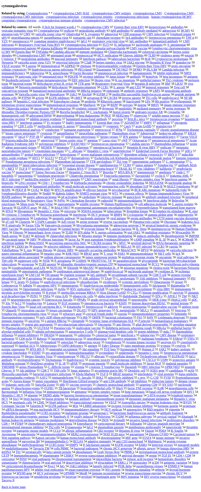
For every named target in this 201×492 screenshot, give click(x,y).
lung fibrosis (44, 250)
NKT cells (164, 253)
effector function (96, 190)
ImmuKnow (57, 94)
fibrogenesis (25, 211)
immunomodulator (141, 253)
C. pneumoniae (175, 161)
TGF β (104, 374)
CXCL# (151, 360)
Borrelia (108, 172)
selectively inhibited (120, 377)
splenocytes (147, 335)
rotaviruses (8, 204)
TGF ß (23, 168)
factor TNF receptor (140, 388)
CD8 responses (132, 34)
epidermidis (126, 352)
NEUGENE (156, 183)
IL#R (160, 388)
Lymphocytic (10, 289)
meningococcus (161, 229)
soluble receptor (90, 204)
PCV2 (155, 264)
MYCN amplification (68, 190)
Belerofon (178, 200)
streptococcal (84, 55)
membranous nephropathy (145, 427)
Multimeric (155, 441)
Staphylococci (75, 360)
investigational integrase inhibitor (23, 427)
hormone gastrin (167, 406)
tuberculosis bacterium (125, 59)
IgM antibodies (120, 30)
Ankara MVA (75, 168)
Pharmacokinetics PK (19, 328)
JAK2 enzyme (136, 62)
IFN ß (9, 211)
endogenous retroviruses (80, 136)
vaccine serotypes (80, 384)
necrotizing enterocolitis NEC (67, 243)
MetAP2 (88, 268)
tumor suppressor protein (101, 257)
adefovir (113, 306)
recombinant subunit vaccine (130, 275)
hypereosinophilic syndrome (114, 66)
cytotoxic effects (133, 193)
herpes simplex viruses (105, 391)
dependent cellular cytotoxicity (143, 154)
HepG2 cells (179, 299)
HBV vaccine (10, 229)
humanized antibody (165, 41)
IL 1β (162, 239)
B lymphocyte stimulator (168, 211)
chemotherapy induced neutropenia (50, 423)
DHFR (96, 317)
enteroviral (47, 140)
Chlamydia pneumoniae (84, 175)
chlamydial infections (63, 236)
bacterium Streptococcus (66, 338)
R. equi (193, 211)
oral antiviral (53, 462)
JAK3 (73, 94)
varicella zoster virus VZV (34, 62)
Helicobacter (60, 87)
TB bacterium (67, 388)
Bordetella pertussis (17, 80)
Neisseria (7, 62)
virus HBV (163, 289)
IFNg (119, 129)
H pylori (51, 292)
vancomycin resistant (15, 90)
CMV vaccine (139, 48)
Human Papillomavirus (118, 204)
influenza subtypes (140, 416)
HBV (33, 239)
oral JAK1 (133, 232)
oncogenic (165, 257)
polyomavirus (62, 108)
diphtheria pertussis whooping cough (128, 328)
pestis (193, 144)
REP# (114, 105)
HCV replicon (113, 409)
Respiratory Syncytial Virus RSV (39, 44)
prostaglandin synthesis (20, 377)
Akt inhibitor (28, 370)
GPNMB (69, 473)
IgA (177, 253)
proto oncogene (181, 66)
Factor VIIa (33, 225)
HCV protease (100, 214)
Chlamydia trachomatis (122, 52)
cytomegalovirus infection (62, 16)
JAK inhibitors (149, 278)
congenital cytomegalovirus (19, 20)
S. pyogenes (92, 34)
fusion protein (121, 112)
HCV (5, 399)
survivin (178, 292)
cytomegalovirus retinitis (96, 16)
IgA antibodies (134, 37)
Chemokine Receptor (83, 200)
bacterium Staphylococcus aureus (134, 413)
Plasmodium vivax (124, 133)
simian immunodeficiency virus (96, 246)
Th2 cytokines (175, 80)
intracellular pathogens (93, 133)
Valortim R (37, 406)
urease (179, 282)
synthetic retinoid (87, 108)
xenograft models (188, 445)
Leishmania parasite (67, 179)
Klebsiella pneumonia (88, 183)
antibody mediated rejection (163, 197)
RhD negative (155, 409)
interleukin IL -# (109, 268)
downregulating (111, 437)
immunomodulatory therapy (82, 409)
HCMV (185, 30)
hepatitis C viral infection (33, 101)
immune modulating (119, 236)
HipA (119, 388)
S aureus (31, 66)
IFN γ (159, 296)
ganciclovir (134, 197)
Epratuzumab (128, 349)
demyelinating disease (83, 420)
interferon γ (128, 335)
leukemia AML (179, 175)
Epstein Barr (23, 52)
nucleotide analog (160, 158)
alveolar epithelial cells (16, 331)
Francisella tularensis (117, 175)
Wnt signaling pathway (16, 437)
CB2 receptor (105, 430)
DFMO (137, 69)
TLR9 (152, 55)
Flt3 (139, 317)
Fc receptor (54, 122)
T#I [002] (122, 69)
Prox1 (51, 466)
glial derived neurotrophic (152, 324)
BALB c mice (136, 119)
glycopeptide (150, 260)
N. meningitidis (126, 310)
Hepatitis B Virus (160, 62)
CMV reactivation (96, 179)
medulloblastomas (16, 448)
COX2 (35, 190)
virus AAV (61, 296)
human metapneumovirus (51, 80)
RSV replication (80, 289)
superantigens (66, 204)
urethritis (90, 101)
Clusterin (24, 221)
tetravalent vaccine (33, 310)
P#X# (23, 459)
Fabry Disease (111, 345)
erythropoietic (183, 101)
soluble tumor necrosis (166, 115)
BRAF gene (91, 253)
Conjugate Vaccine (13, 406)
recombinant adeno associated (20, 257)
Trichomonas (53, 360)
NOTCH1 (56, 268)
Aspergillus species (133, 402)
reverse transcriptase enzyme (143, 473)
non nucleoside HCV (47, 409)
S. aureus (119, 87)
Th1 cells (151, 98)
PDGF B (20, 190)
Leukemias (41, 218)
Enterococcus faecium (15, 476)
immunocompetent (84, 87)
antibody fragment (171, 413)
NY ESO (167, 384)
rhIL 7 (46, 207)
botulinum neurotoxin (51, 175)
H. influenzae (122, 44)
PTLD (63, 158)
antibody (135, 76)
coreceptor (8, 459)
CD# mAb (25, 338)
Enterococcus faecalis (59, 299)
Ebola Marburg (85, 374)
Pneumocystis (62, 328)
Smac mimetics (80, 370)
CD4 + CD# (183, 455)
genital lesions (180, 303)
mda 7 (167, 331)
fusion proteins (54, 399)
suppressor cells (28, 260)
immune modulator (91, 52)
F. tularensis (81, 147)
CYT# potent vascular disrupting (177, 218)
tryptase (166, 345)
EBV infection (81, 80)
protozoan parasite (94, 363)
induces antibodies (148, 236)
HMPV (73, 445)
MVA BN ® (37, 349)
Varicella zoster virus (31, 94)
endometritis (185, 214)
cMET (78, 98)
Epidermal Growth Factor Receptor (158, 151)
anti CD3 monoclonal (129, 441)
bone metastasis (135, 391)
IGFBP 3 (102, 94)
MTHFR (46, 147)
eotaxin (189, 55)
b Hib (84, 317)
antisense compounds (15, 186)
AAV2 (43, 377)
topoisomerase (66, 356)
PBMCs (129, 452)
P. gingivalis (13, 225)
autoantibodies (11, 154)
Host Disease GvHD (113, 292)
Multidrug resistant (14, 363)
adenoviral (111, 34)
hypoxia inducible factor (20, 140)
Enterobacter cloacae (67, 101)
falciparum (159, 285)
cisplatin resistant (75, 275)
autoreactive (134, 409)
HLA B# (151, 69)
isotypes (127, 105)
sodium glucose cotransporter (62, 257)
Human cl (148, 349)
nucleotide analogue (92, 218)
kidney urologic (181, 349)
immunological (50, 66)
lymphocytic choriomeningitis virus (24, 314)
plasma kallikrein (52, 48)
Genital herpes (71, 229)
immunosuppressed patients (19, 48)
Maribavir (89, 105)
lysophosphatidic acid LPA (28, 268)
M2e (75, 406)
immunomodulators (130, 200)
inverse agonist (131, 98)
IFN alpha (84, 232)
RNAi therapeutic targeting (173, 243)
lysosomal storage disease (78, 165)
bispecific (8, 183)
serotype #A (168, 342)
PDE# (162, 430)
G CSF (154, 377)
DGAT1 (82, 310)
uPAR (74, 363)
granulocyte (183, 62)
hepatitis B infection (147, 83)
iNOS (105, 420)
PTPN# (26, 98)
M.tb (148, 59)
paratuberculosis (127, 260)
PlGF (107, 115)
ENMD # (173, 466)
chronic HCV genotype (117, 448)
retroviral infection (67, 62)
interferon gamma (31, 122)
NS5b (46, 260)
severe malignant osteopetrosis (100, 154)
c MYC (121, 243)
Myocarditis (183, 232)
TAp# (108, 278)
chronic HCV (174, 473)
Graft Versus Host (108, 452)
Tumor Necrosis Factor (49, 172)
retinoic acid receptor (140, 459)
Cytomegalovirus (37, 13)
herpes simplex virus (109, 62)
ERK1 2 (123, 462)
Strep (195, 462)
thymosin (108, 108)
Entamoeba (74, 306)
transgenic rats (82, 37)
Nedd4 (46, 193)
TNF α (190, 37)
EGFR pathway (58, 406)
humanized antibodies (46, 186)
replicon (69, 30)
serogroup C (101, 413)
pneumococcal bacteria (107, 147)
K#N (150, 317)
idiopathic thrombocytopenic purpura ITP (87, 264)
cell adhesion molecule (152, 204)
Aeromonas (9, 434)
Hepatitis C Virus (48, 211)
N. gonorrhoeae (59, 73)
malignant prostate (77, 413)
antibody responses (136, 90)
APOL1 (172, 296)
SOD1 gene (157, 370)
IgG (62, 466)
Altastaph (187, 416)
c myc (142, 377)
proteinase (189, 406)
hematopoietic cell (13, 115)
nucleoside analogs (180, 183)
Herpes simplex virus (146, 179)
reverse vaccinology (115, 221)
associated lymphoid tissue (40, 229)
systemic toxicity (99, 360)
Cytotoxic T (9, 59)
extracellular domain (122, 356)
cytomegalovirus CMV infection (104, 20)
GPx (147, 101)
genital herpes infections (40, 154)
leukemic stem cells (17, 384)
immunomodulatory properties (151, 314)
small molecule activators (81, 186)
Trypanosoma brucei (101, 168)
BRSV (155, 105)
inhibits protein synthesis (45, 119)
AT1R (58, 168)
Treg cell (179, 87)
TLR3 (26, 236)
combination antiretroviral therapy (78, 271)
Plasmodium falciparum (70, 161)
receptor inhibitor (94, 76)
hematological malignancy (171, 321)
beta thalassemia (89, 115)
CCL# (57, 430)
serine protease (89, 221)
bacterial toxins (22, 83)
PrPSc (61, 200)
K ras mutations (125, 80)
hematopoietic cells (135, 285)
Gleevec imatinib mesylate (163, 423)
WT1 (115, 193)
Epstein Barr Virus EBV (151, 66)
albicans (99, 356)
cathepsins (84, 335)
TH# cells (60, 370)
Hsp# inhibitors (59, 402)
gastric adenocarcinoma (41, 197)
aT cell (9, 221)
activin (40, 98)
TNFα (46, 296)
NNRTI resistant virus (93, 193)
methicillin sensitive (37, 179)
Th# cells (7, 260)
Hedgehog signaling (137, 469)
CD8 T (45, 370)
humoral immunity (174, 278)
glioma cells (9, 98)
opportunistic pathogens (37, 271)
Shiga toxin (27, 204)
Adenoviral (147, 133)
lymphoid (50, 342)
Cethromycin (10, 285)
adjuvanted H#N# (40, 115)
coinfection (52, 129)
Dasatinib (131, 367)
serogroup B (94, 98)
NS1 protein (113, 469)
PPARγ (81, 299)
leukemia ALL (190, 221)
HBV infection (151, 367)
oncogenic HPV (47, 285)
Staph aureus (10, 236)
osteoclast (67, 342)
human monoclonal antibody (78, 437)
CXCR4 (112, 98)
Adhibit (27, 285)
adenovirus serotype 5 (127, 225)
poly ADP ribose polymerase (58, 317)
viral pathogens (41, 459)
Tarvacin (7, 207)
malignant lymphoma (155, 338)
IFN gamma (130, 136)
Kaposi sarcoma (45, 437)
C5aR (87, 62)
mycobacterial (121, 190)
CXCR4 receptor (101, 243)
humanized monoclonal (132, 264)
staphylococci (170, 98)
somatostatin (9, 462)
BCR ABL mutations (147, 190)
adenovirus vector (89, 342)
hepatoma (63, 147)
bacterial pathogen (13, 342)
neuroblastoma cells (181, 388)
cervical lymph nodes (99, 314)
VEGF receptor (11, 66)
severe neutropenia (134, 306)
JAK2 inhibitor (78, 466)
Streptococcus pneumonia (165, 37)
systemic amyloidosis (135, 282)
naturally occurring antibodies (97, 250)
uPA (4, 37)
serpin (153, 455)
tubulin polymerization (49, 331)
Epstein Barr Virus (13, 306)
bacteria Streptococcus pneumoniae (86, 395)
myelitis (34, 342)
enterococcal (103, 129)
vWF (125, 140)
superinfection (122, 151)
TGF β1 (166, 455)
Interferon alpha (157, 200)
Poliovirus (104, 416)
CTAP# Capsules (45, 221)
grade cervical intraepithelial (109, 299)
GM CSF (34, 275)
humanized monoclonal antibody (86, 119)
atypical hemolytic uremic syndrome (169, 225)
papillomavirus (109, 165)
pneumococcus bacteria (99, 303)
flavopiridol (142, 175)
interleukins (145, 374)
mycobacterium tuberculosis (75, 324)
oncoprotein (41, 108)
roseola (122, 314)
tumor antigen (144, 165)
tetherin (160, 469)
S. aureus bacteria (120, 229)
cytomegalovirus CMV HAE (71, 13)
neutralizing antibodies (35, 59)
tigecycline (46, 204)
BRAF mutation (123, 374)
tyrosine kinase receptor (141, 342)
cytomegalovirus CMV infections (23, 16)
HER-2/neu (159, 299)
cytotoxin (46, 133)
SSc (7, 303)
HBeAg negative (91, 90)
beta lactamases (173, 76)
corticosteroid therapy (111, 423)
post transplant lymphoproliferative (107, 239)
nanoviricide (174, 427)
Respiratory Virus (42, 200)
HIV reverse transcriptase (160, 476)
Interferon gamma (176, 179)
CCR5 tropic (57, 445)
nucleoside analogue (140, 271)
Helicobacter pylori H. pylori (55, 83)
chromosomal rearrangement (73, 459)
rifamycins (140, 115)
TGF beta (110, 349)
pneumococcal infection (113, 73)
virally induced (83, 416)
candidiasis (176, 370)
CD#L (41, 402)
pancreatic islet (28, 76)
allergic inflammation (78, 430)
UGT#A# (43, 328)
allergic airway (146, 448)
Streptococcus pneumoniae (108, 144)
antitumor (81, 391)
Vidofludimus (10, 250)
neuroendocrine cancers (25, 299)
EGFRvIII (178, 356)
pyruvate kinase (94, 229)
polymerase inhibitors (52, 144)
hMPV (148, 122)
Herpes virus (102, 80)
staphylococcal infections (60, 282)
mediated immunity (149, 108)
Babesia (42, 338)
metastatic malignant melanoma (149, 399)
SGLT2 (49, 158)
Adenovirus (37, 73)
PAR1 (121, 253)
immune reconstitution (106, 473)
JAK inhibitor (91, 278)
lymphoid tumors (182, 395)
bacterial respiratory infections (52, 374)
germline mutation (184, 324)
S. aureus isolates (183, 204)
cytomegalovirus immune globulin (60, 20)
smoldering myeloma (47, 476)
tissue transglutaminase (128, 395)
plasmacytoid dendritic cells (115, 331)
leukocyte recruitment (138, 289)
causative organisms (124, 338)
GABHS (81, 260)
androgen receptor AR (149, 112)
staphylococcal (114, 271)
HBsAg (161, 328)
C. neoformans (125, 278)
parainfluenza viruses (149, 466)
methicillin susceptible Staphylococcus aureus (141, 94)
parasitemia (25, 175)
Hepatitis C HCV (12, 395)
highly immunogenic (79, 122)
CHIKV (69, 455)
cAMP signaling (144, 239)
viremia (79, 367)
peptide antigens (185, 94)
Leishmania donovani (171, 317)
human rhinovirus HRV (175, 448)
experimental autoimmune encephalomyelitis (103, 207)
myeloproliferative (29, 360)
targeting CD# (148, 384)
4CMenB (188, 239)
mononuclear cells (113, 186)
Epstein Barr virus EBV (129, 27)
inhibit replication (168, 73)
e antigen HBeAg (56, 321)
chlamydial (73, 34)
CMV (27, 34)
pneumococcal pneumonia (168, 140)
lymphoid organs (180, 34)
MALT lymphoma (178, 186)
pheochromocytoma (27, 388)
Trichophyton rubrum (153, 356)
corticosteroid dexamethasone (24, 466)
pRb (62, 384)
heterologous (68, 154)
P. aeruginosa (62, 260)
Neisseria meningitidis (33, 87)
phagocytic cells (83, 296)
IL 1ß (62, 363)
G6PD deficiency (72, 345)
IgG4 (21, 136)
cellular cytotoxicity (14, 69)
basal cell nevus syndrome (165, 391)
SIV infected (144, 246)
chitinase (85, 66)
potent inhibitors (148, 331)
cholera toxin (161, 268)
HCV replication (108, 55)
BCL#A (78, 441)
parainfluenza (65, 133)
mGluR (99, 289)
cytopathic (174, 112)
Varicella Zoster (45, 384)
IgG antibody (98, 275)
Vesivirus (180, 310)
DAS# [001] (78, 144)
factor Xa (74, 239)
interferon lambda (13, 243)
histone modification (155, 292)
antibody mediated (146, 30)
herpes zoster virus (71, 140)
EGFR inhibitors (59, 98)
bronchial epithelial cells (95, 388)
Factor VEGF (188, 136)
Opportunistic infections (38, 289)
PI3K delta (125, 466)
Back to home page (14, 487)
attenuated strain (61, 55)
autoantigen (137, 434)
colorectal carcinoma (155, 52)
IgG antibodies (138, 41)
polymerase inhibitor (128, 360)
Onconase (170, 221)
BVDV (187, 402)
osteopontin (28, 434)
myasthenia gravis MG (109, 370)
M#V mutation (130, 476)
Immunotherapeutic (26, 455)
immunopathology (79, 48)
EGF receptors (71, 303)
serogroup (27, 264)
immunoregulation (58, 391)
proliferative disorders (181, 420)
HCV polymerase (48, 473)
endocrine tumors (163, 381)
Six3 (16, 399)
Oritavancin (139, 140)
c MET (9, 168)
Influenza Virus (32, 391)
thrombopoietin (174, 236)
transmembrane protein (109, 399)
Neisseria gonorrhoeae (54, 214)
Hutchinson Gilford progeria (81, 381)
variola (173, 246)
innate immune (165, 437)
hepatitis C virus (148, 352)
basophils (7, 175)
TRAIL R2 (125, 168)
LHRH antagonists (95, 406)
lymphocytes (34, 303)
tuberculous (114, 211)
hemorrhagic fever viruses (44, 232)
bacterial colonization (118, 317)
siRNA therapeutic (17, 409)
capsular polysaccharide (110, 48)
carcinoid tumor (15, 239)
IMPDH (194, 236)
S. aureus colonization (109, 232)
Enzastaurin (103, 69)
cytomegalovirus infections (132, 16)
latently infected (103, 466)
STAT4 (146, 437)
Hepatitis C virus (97, 151)
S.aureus (72, 278)
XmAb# (87, 94)
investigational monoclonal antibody (162, 452)
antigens (192, 76)
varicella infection (181, 250)
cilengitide (78, 321)
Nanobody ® (61, 416)
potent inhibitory (28, 335)
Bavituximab (10, 391)
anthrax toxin (190, 306)
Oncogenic (104, 324)
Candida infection (173, 69)
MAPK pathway (12, 197)
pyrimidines (106, 352)
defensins (159, 250)
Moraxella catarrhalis (15, 374)
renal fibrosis (120, 179)
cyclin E (160, 175)
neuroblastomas (97, 338)
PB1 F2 (85, 356)
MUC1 (144, 310)
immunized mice (52, 76)
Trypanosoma (73, 427)
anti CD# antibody (114, 381)
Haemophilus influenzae (169, 144)
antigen (92, 345)
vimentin (174, 409)
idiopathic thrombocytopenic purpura (25, 416)
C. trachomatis (99, 112)
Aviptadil (119, 420)
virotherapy (110, 282)
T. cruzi (108, 253)
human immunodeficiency (159, 136)
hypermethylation (147, 207)
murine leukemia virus (164, 402)
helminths (181, 314)
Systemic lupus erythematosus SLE (111, 321)
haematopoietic (142, 73)
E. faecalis (84, 377)
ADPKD (70, 66)
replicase (166, 147)
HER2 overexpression (85, 434)
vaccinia (114, 289)
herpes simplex (11, 324)
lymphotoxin (113, 342)
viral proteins (165, 374)
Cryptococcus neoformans (171, 59)
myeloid (86, 476)
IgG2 (90, 427)
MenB (83, 473)
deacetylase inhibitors (79, 462)
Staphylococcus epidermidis (101, 285)
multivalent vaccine (88, 328)
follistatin (136, 423)
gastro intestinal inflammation (20, 253)
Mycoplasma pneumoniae (92, 225)
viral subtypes (185, 257)
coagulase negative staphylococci (55, 41)
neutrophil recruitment (63, 349)
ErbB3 (143, 445)
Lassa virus (109, 140)
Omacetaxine (162, 282)
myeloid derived (141, 243)
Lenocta (52, 303)
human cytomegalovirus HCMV (171, 16)
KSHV (123, 303)
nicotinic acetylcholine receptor (21, 292)
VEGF (113, 402)
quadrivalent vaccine (164, 306)
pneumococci (21, 41)
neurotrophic (140, 299)
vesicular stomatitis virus (17, 30)
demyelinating (65, 115)
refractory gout (72, 314)
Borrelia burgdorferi (72, 112)
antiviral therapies (133, 455)
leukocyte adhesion (171, 133)
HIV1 (190, 391)
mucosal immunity (66, 59)
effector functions (52, 239)
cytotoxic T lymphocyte (20, 214)
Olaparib (10, 310)
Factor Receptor (83, 73)
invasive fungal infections (146, 420)
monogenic (66, 335)
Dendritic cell (136, 370)
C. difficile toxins (59, 367)
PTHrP (19, 423)
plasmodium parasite (111, 427)
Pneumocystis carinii (146, 221)
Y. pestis (19, 282)
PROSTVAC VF (101, 260)
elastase (38, 246)
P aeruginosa (34, 278)
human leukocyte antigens (18, 420)
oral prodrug (54, 278)
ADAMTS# (131, 122)
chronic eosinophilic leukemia (125, 183)
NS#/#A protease (91, 211)
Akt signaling (90, 349)
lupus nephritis (188, 374)
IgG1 (84, 41)
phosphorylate (89, 282)
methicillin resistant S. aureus (56, 126)
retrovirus (70, 211)
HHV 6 (172, 154)
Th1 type (122, 161)
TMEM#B (8, 367)
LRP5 (156, 90)
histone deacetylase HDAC (149, 303)
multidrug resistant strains (138, 257)
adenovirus (169, 30)
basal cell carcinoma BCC (46, 306)
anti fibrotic (123, 324)
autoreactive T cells (81, 331)
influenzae (163, 122)
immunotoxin (145, 172)
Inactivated (133, 101)
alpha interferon (108, 296)
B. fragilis (177, 430)
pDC (194, 299)
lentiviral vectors (162, 445)
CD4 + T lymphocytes (55, 183)
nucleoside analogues (149, 44)
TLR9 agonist (47, 264)
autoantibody (162, 310)
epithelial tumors (150, 80)
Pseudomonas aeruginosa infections (27, 161)
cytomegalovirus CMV (147, 13)
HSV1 (36, 158)
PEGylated (85, 69)
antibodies (177, 27)
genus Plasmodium (31, 367)
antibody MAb (187, 165)
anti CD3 (135, 87)
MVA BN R (125, 172)
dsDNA (6, 452)
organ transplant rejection (84, 469)
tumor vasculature (47, 381)
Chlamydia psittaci (17, 108)
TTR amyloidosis (101, 161)
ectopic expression (13, 349)
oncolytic (34, 321)
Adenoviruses (48, 345)
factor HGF (154, 363)
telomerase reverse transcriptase (22, 105)
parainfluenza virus (56, 37)
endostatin (112, 90)
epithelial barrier (181, 328)
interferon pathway (95, 59)
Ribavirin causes (111, 101)
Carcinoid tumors (184, 434)
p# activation (69, 197)
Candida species (140, 144)
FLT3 (106, 44)
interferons (80, 214)
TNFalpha (42, 52)
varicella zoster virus (48, 34)
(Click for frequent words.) (59, 27)
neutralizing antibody (92, 30)
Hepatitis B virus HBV (141, 147)
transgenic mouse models (32, 430)
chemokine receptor (108, 37)
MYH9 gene (24, 473)
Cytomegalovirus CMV (179, 13)
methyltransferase (33, 445)
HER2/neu (122, 115)
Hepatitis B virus (129, 430)
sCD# (155, 462)
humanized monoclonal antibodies (54, 90)
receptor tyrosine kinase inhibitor (132, 406)
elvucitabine (105, 462)
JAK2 (162, 349)
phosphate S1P (139, 186)
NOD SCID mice (114, 434)
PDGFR (73, 76)
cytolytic (180, 345)
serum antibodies (141, 218)
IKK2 (99, 377)
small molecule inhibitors (126, 363)
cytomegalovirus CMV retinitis (111, 13)
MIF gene (131, 437)
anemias (93, 140)
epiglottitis (125, 108)
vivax (54, 314)
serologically (34, 452)
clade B (157, 186)
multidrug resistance (158, 232)
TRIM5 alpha (50, 395)
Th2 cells (54, 427)
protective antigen (184, 360)
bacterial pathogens (86, 448)
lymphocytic (166, 165)
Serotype (71, 476)
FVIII (167, 377)
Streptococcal (94, 306)
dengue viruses (187, 381)
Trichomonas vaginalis (141, 129)
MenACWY (128, 250)
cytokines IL (166, 271)
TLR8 (69, 232)
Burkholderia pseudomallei (19, 413)
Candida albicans (64, 52)
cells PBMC (61, 448)
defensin (40, 236)
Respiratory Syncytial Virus (112, 83)
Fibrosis (18, 232)
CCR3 (160, 246)
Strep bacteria (32, 399)
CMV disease (168, 335)
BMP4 (118, 214)
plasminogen (51, 455)
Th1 (18, 452)
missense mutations (136, 268)
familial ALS (27, 345)
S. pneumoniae (176, 44)
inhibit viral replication (49, 469)
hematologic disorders (172, 459)
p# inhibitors (139, 381)
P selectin (144, 321)
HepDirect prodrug (42, 363)
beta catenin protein (58, 452)
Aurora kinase (22, 381)
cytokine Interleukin (14, 352)
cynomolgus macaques (49, 151)
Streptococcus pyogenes (165, 119)
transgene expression (77, 129)
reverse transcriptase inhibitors (98, 455)
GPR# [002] (172, 367)
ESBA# (178, 338)
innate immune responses (180, 105)
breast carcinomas (60, 310)
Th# (184, 296)
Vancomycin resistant (58, 225)
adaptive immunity (99, 441)
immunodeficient (63, 377)
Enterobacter (85, 423)
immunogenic (70, 285)
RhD (47, 190)
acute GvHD (143, 126)
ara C (173, 239)
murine (142, 105)
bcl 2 (18, 303)
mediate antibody (80, 399)
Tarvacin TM (41, 448)
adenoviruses (52, 136)
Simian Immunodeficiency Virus (169, 193)
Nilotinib (73, 268)
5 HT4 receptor (156, 395)
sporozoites (140, 462)
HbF (167, 83)
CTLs (134, 292)
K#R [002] (72, 253)
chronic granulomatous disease (179, 129)
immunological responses (62, 105)
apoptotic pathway (64, 218)
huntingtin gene (106, 476)
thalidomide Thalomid (137, 296)
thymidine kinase (137, 211)
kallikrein (166, 168)
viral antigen (118, 218)
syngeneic (112, 126)
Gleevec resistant (111, 197)
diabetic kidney (65, 193)
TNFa (191, 338)
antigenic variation (175, 462)
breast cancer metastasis (20, 133)
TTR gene (84, 83)
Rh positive (162, 101)
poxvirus (117, 119)
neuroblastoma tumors (25, 37)
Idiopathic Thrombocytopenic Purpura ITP (28, 112)
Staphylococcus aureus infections (52, 69)
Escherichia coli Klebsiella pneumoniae (119, 158)
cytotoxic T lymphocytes (104, 367)
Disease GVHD (159, 434)
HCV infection (11, 179)
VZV (5, 41)
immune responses (187, 158)
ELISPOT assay (27, 207)
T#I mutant (52, 275)
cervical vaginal (167, 416)
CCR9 (127, 165)
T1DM (119, 416)
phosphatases (84, 452)
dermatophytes (80, 158)
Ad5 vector (68, 221)
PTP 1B (34, 136)
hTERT (36, 352)
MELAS (126, 246)
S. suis (28, 250)
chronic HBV (65, 250)
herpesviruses (157, 27)
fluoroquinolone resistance (18, 317)
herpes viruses (109, 136)
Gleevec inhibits (133, 55)
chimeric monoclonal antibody (116, 384)
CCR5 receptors (50, 413)
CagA (127, 126)
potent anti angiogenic (39, 324)
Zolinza (34, 282)
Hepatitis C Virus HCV (83, 172)
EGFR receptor (124, 445)
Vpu (103, 105)
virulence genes (170, 55)
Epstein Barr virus (108, 122)
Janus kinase (117, 76)
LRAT (179, 83)
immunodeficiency (13, 73)
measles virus (52, 253)
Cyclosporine (135, 214)
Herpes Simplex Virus (39, 356)
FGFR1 (49, 388)
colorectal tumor (106, 335)
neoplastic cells (22, 402)
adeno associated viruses (20, 147)
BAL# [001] (62, 207)
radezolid (107, 200)
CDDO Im (21, 246)
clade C (180, 172)
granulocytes (164, 126)
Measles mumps (92, 236)
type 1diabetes (146, 168)
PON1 (34, 296)
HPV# (145, 250)
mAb (191, 370)
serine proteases (176, 108)
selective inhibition (59, 246)
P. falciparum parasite (96, 445)
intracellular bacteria (109, 459)
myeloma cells (41, 168)
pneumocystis (10, 34)
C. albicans (75, 151)
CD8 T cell (159, 275)
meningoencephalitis (53, 434)
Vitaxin (149, 430)
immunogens (183, 289)
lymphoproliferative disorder (20, 193)
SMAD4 (49, 335)
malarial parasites (177, 363)
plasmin (33, 395)
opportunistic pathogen (146, 161)
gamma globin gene (160, 214)
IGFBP (6, 246)
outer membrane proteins (140, 345)
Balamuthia (178, 285)
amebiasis (165, 172)
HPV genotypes (101, 310)
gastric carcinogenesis (15, 218)
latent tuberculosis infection (40, 165)
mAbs (62, 289)
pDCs (188, 151)
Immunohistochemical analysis (21, 129)
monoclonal (23, 172)
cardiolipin (89, 197)
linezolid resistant (90, 126)
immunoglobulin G (57, 441)
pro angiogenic (55, 352)
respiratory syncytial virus (108, 41)
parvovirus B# (31, 441)
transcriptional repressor (88, 402)
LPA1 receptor (27, 183)
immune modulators (51, 420)
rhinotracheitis (31, 462)
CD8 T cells (25, 126)
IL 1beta (141, 229)
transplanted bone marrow (179, 207)
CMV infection (155, 34)
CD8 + (6, 423)
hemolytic (152, 76)
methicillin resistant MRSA (78, 292)
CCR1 (105, 87)
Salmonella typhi (176, 190)
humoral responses (157, 87)
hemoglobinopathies (82, 352)
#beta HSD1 (36, 243)
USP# (164, 360)
